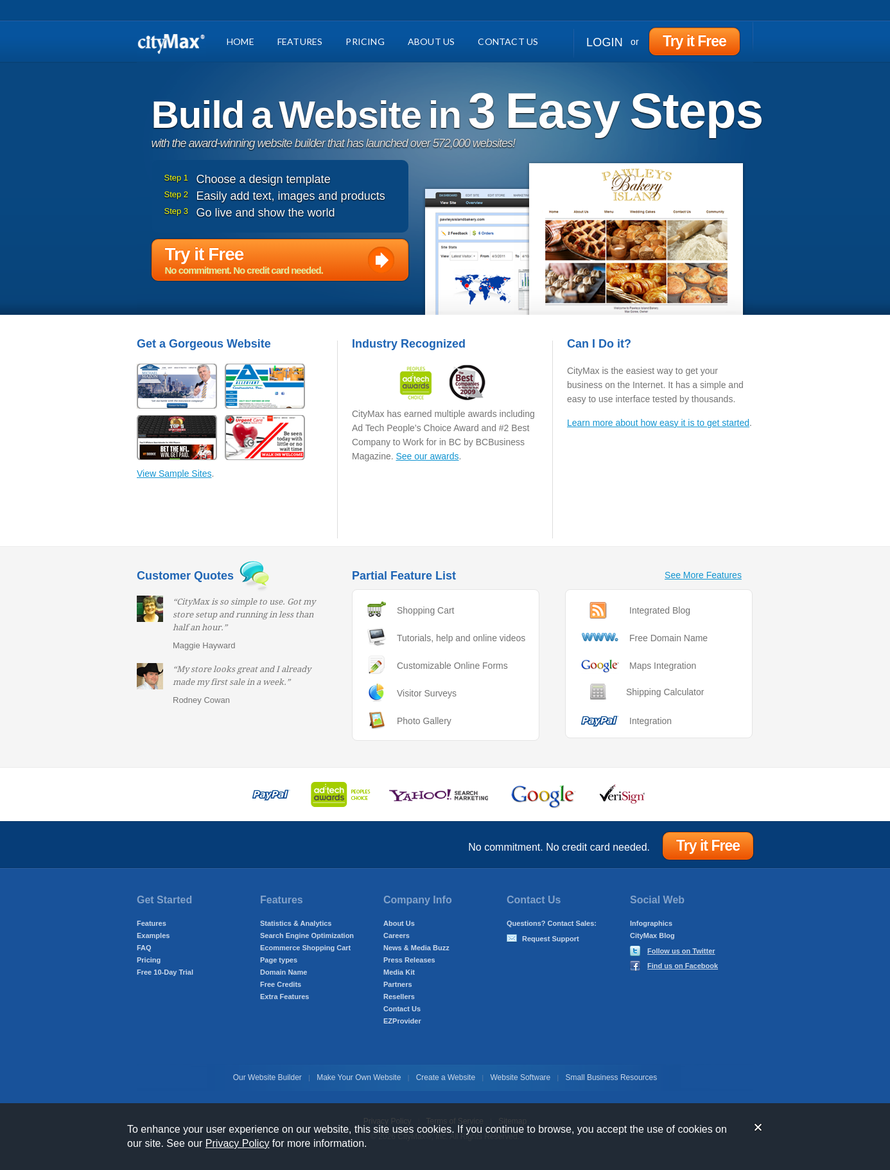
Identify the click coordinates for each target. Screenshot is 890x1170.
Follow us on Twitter (681, 951)
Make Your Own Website (359, 1077)
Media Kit (399, 972)
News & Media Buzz (416, 948)
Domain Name (283, 972)
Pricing (364, 41)
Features (300, 41)
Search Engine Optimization (307, 935)
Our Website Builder (267, 1077)
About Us (431, 41)
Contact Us (508, 41)
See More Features (703, 575)
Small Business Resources (612, 1077)
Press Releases (409, 960)
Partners (397, 984)
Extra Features (284, 996)
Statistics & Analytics (295, 923)
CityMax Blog (652, 935)
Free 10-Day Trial (165, 972)
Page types (278, 960)
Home (240, 41)
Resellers (399, 996)
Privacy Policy (237, 1143)
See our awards (427, 456)
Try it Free (694, 41)
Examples (153, 935)
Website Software (520, 1077)
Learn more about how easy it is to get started (658, 423)
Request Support (550, 939)
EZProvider (402, 1021)
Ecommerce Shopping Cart (305, 948)
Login (604, 42)
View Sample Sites (174, 473)
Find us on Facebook (682, 966)
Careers (396, 935)
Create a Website (446, 1077)
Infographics (651, 923)
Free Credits (280, 984)
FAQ (144, 948)
